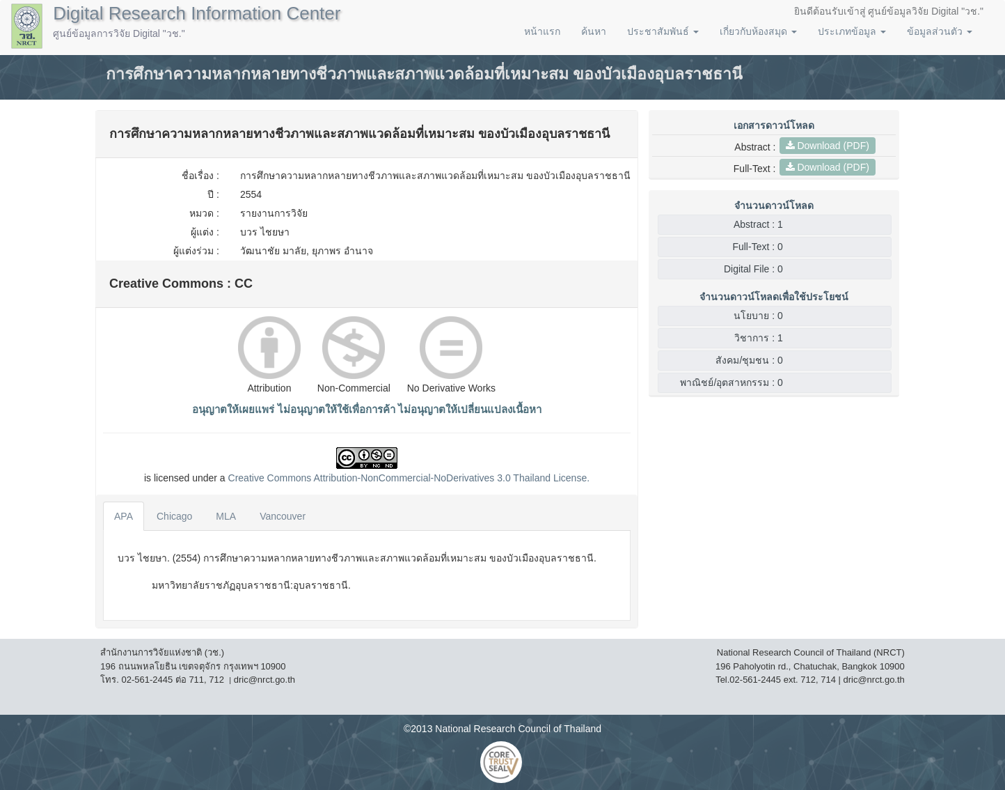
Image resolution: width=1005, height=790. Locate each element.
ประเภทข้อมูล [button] (852, 31)
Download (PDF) (827, 145)
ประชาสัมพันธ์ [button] (663, 31)
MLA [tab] (226, 516)
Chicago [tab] (174, 516)
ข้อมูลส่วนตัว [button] (939, 31)
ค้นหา (593, 31)
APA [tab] (123, 516)
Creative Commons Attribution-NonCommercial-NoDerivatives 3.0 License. (409, 477)
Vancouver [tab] (283, 516)
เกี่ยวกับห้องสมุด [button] (758, 31)
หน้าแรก (542, 31)
